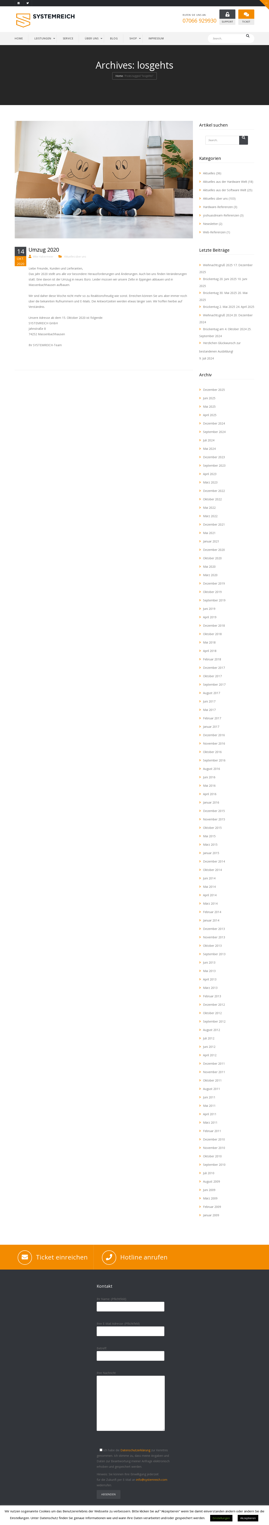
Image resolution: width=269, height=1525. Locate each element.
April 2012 (209, 1055)
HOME (19, 38)
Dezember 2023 (214, 457)
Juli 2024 (208, 440)
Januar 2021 (211, 541)
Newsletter (210, 224)
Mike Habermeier (43, 256)
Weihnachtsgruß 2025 (218, 265)
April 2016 (209, 794)
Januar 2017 (211, 727)
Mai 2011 (209, 1106)
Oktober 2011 (212, 1080)
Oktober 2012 (212, 1013)
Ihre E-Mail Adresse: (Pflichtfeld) (130, 1327)
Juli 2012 (208, 1038)
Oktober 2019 (212, 592)
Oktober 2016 (212, 752)
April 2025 (209, 415)
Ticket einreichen (62, 1257)
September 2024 (214, 432)
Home (119, 76)
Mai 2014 (209, 887)
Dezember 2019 (214, 583)
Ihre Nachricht (131, 1404)
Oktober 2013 (212, 946)
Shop (133, 38)
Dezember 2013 (214, 929)
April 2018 (209, 651)
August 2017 (211, 693)
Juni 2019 (209, 609)
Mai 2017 (209, 710)
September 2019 (214, 600)
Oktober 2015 (212, 828)
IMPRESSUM (156, 38)
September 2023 (214, 465)
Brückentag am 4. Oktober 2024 (225, 329)
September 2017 (214, 684)
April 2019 (209, 617)
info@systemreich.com (151, 1480)
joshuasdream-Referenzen (221, 215)
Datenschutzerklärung (135, 1450)
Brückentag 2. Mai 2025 (219, 307)
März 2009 (210, 1198)
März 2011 (210, 1122)
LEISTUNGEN (42, 38)
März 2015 (210, 845)
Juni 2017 (209, 701)
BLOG (114, 38)
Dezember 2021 (214, 524)
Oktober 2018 (212, 634)
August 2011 (211, 1089)
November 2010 (214, 1148)
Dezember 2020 (214, 550)
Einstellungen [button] (221, 1518)
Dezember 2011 (214, 1064)
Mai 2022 (209, 508)
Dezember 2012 (214, 1005)
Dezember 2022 (214, 491)
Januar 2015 (211, 853)
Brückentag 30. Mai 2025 (220, 293)
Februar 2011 (212, 1131)
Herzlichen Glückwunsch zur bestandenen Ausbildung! (220, 347)
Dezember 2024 (214, 423)
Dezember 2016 (214, 735)
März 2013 (210, 988)
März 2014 (210, 903)
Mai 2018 (209, 642)
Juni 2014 (209, 878)
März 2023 (210, 482)
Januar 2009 (211, 1215)
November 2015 (214, 819)
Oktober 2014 (212, 870)
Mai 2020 (209, 567)
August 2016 (211, 769)
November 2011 (214, 1072)
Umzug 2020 (44, 249)
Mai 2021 (209, 533)
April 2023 (209, 474)
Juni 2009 (209, 1190)
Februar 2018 (212, 659)
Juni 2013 (209, 962)
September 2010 (214, 1165)
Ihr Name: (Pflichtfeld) (130, 1303)
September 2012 (214, 1021)
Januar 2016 (211, 802)
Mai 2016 (209, 786)
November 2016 (214, 743)
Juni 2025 (209, 398)
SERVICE (68, 38)
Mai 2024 (209, 449)
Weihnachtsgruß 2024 (218, 315)
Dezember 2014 (214, 861)
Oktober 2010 (212, 1156)
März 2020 (210, 575)
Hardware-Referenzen (218, 207)
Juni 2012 (209, 1047)
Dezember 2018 (214, 626)
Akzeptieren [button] (248, 1518)
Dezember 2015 (214, 811)
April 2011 (209, 1114)
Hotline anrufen (143, 1257)
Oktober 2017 (212, 676)
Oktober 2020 (212, 558)
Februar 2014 (212, 912)
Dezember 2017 (214, 668)
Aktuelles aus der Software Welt (224, 190)
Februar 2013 (212, 996)
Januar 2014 (211, 920)
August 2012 (211, 1030)
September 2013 (214, 954)
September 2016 (214, 760)
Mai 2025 (209, 407)
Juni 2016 (209, 777)
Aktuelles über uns (75, 256)
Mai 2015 (209, 836)
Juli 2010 (208, 1173)
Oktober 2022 (212, 499)
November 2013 (214, 937)
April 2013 (209, 979)
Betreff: (130, 1352)
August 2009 (211, 1181)
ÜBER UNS (92, 38)
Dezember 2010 (214, 1139)
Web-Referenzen (214, 232)
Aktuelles (209, 173)
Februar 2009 (212, 1207)
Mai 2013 (209, 971)
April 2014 (209, 895)
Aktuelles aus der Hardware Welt (225, 182)
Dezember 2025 (214, 390)
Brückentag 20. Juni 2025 (220, 279)
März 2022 (210, 516)
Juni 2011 (209, 1097)
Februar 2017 (212, 718)
